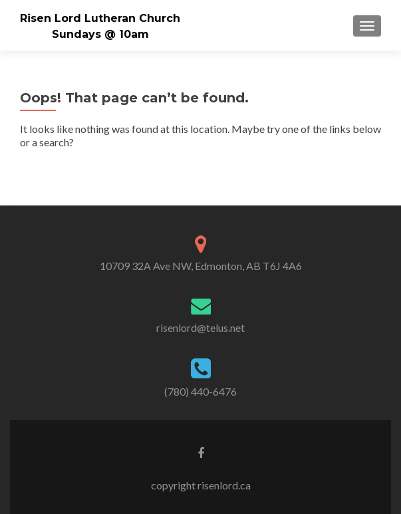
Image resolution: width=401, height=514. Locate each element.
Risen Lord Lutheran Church (100, 18)
